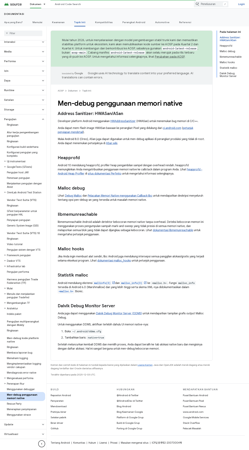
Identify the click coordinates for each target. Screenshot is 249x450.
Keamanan (58, 22)
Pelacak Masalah (192, 428)
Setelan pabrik (58, 417)
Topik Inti (86, 90)
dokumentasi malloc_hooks (114, 260)
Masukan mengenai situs (134, 442)
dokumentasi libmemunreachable (173, 230)
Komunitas (79, 442)
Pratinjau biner (58, 411)
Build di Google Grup (128, 422)
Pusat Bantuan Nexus (194, 406)
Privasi (113, 442)
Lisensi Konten (145, 365)
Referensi (185, 22)
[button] (20, 42)
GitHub (54, 428)
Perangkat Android (133, 22)
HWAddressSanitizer (123, 121)
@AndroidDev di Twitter (130, 400)
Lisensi (103, 442)
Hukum (92, 442)
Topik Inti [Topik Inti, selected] (79, 22)
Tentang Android (60, 442)
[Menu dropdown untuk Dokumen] (46, 4)
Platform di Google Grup (130, 417)
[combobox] (211, 4)
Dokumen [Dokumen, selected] (35, 4)
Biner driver (57, 422)
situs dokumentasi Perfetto (104, 173)
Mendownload (59, 406)
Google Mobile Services (196, 417)
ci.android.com (172, 128)
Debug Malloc (73, 195)
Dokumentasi (14, 14)
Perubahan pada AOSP (170, 57)
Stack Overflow (191, 422)
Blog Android (124, 406)
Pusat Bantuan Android (195, 395)
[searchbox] (23, 33)
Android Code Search (68, 4)
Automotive (162, 22)
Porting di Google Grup (129, 428)
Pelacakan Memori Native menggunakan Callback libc (120, 195)
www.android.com (193, 411)
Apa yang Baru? (13, 22)
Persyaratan (57, 400)
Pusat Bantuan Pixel (193, 400)
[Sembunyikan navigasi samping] (41, 443)
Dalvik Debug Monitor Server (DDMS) (119, 313)
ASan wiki (111, 143)
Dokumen (73, 90)
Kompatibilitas (104, 22)
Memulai (38, 22)
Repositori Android (61, 395)
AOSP (61, 90)
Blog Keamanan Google (130, 411)
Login (241, 4)
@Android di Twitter (128, 395)
